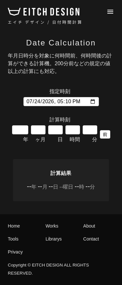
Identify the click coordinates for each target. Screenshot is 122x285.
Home (14, 226)
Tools (13, 239)
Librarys (54, 239)
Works (52, 226)
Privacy (15, 251)
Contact (91, 239)
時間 (72, 133)
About (89, 226)
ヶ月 (38, 133)
